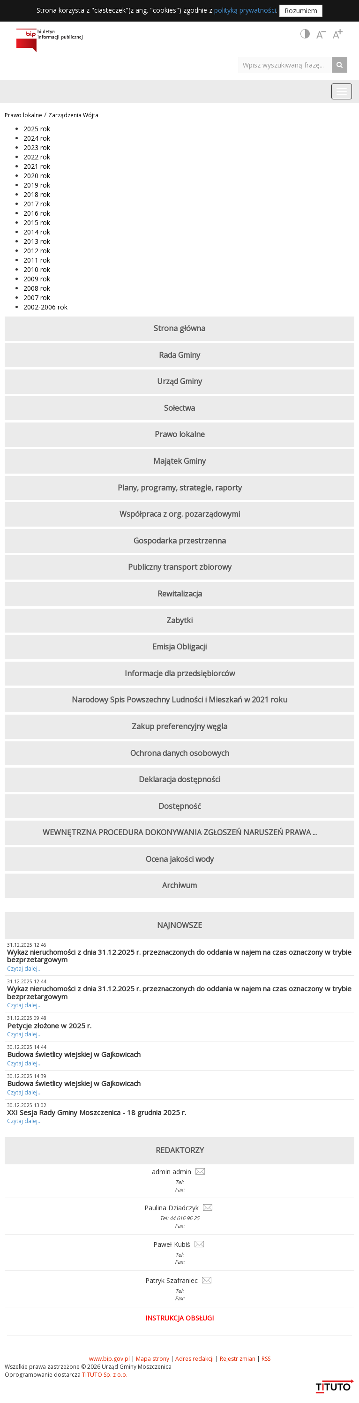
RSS (266, 1359)
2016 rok (36, 213)
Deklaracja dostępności (179, 779)
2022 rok (36, 156)
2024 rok (36, 138)
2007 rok (36, 297)
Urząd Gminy (179, 381)
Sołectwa (179, 408)
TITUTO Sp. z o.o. (104, 1375)
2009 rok (36, 278)
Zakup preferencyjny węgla (179, 726)
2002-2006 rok (45, 306)
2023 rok (36, 147)
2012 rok (36, 250)
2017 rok (36, 203)
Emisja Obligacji (179, 646)
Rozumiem (300, 10)
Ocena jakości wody (180, 859)
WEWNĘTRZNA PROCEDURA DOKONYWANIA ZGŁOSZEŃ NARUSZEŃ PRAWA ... (180, 832)
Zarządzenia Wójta (73, 115)
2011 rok (36, 260)
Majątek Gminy (179, 461)
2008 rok (36, 288)
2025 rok (36, 128)
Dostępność (179, 806)
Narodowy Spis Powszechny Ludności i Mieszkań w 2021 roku (179, 699)
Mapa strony (152, 1359)
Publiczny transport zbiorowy (180, 567)
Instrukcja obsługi (179, 1317)
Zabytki (179, 620)
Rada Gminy (179, 355)
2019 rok (36, 185)
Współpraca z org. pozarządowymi (180, 514)
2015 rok (36, 222)
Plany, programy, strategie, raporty (180, 488)
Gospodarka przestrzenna (180, 541)
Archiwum (179, 885)
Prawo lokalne (23, 115)
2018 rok (36, 194)
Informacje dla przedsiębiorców (180, 673)
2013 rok (36, 241)
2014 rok (36, 231)
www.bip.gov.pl (109, 1359)
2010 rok (36, 269)
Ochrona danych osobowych (179, 753)
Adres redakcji (194, 1359)
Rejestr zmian (237, 1359)
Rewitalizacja (179, 593)
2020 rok (36, 175)
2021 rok (36, 166)
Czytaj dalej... (24, 969)
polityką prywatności (245, 10)
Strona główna (179, 328)
